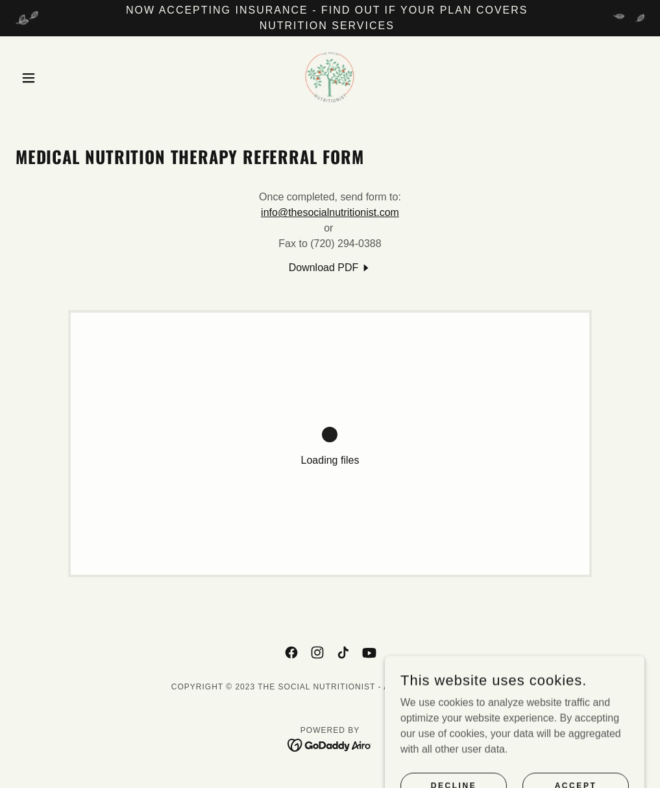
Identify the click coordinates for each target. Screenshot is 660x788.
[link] (330, 78)
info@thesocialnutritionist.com (330, 212)
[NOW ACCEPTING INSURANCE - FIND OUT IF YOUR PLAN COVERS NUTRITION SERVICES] (330, 18)
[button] (63, 78)
